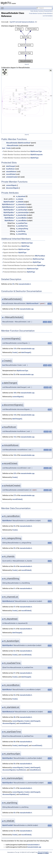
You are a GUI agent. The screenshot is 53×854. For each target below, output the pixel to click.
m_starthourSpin (21, 210)
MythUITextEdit (9, 202)
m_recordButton (21, 218)
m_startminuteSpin (22, 212)
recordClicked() (17, 499)
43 (14, 566)
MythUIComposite (37, 154)
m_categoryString (22, 228)
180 (15, 393)
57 (14, 673)
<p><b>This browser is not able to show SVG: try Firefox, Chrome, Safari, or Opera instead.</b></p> (27, 45)
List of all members (47, 16)
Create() (15, 352)
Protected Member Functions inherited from (23, 259)
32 (14, 374)
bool (3, 148)
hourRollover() (21, 770)
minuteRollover (11, 171)
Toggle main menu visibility (3, 7)
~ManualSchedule (12, 145)
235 (15, 473)
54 (14, 695)
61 (14, 588)
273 (15, 495)
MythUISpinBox (9, 210)
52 (14, 651)
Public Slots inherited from (17, 243)
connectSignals (11, 185)
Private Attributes (47, 13)
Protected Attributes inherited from (20, 269)
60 (14, 813)
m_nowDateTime (21, 223)
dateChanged (10, 166)
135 (15, 348)
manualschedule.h (25, 284)
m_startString (20, 231)
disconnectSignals (12, 188)
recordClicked (10, 174)
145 (15, 415)
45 (14, 831)
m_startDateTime (22, 226)
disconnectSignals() (9, 723)
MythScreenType (36, 151)
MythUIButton (9, 218)
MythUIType (35, 158)
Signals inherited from (16, 249)
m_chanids (19, 199)
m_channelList (21, 204)
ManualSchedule (11, 143)
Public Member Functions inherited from (22, 151)
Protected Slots (48, 11)
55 (14, 526)
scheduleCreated (11, 177)
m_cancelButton (21, 220)
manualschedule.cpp (27, 309)
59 (14, 548)
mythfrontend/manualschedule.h (23, 22)
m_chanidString (21, 234)
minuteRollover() (25, 723)
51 (14, 788)
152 (15, 437)
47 (14, 607)
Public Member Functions (36, 11)
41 (14, 629)
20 (13, 284)
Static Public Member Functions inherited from (23, 256)
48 (14, 717)
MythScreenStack (24, 143)
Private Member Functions (35, 13)
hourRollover (10, 169)
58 (14, 741)
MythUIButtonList (8, 204)
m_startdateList (21, 207)
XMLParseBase (40, 256)
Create (8, 148)
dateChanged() (26, 352)
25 (14, 309)
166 (15, 455)
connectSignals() (18, 396)
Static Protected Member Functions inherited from (23, 265)
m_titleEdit (19, 202)
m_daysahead (20, 196)
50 (14, 764)
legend (26, 64)
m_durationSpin (21, 215)
